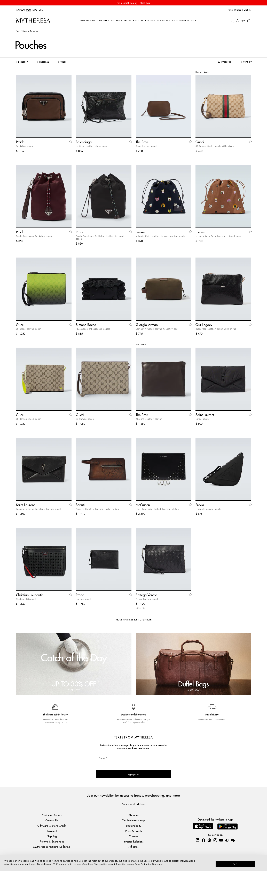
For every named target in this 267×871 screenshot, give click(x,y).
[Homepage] (33, 20)
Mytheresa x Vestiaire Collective (51, 846)
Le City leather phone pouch (92, 146)
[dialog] (133, 863)
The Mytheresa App (133, 820)
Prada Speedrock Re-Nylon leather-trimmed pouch (99, 237)
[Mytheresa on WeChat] (233, 840)
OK (235, 863)
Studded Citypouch (26, 599)
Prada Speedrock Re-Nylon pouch (34, 236)
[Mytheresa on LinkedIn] (197, 840)
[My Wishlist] (243, 20)
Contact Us (51, 820)
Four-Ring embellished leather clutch (157, 509)
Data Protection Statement (149, 864)
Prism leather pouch (147, 599)
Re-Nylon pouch (24, 146)
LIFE (41, 10)
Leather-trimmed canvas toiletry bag (156, 328)
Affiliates (133, 846)
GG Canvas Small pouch (28, 419)
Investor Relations (133, 841)
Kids (35, 10)
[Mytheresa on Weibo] (227, 840)
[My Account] (238, 20)
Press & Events (133, 831)
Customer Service (52, 815)
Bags (24, 31)
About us (133, 815)
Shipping (52, 836)
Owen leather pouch (146, 146)
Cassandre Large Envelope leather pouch (38, 509)
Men (28, 10)
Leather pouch (83, 599)
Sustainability (133, 826)
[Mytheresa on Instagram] (215, 840)
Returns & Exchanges (52, 841)
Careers (133, 836)
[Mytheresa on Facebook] (203, 840)
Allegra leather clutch (149, 419)
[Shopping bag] (249, 20)
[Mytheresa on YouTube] (221, 840)
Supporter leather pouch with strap (215, 328)
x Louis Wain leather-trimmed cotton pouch (160, 236)
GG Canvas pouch (85, 419)
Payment (52, 831)
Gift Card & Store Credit (51, 826)
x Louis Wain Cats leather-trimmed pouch (218, 236)
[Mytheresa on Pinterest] (209, 840)
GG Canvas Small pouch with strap (214, 146)
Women (20, 10)
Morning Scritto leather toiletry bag (97, 509)
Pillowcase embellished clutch (93, 328)
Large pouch (202, 419)
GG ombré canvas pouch (28, 328)
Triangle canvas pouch (208, 509)
